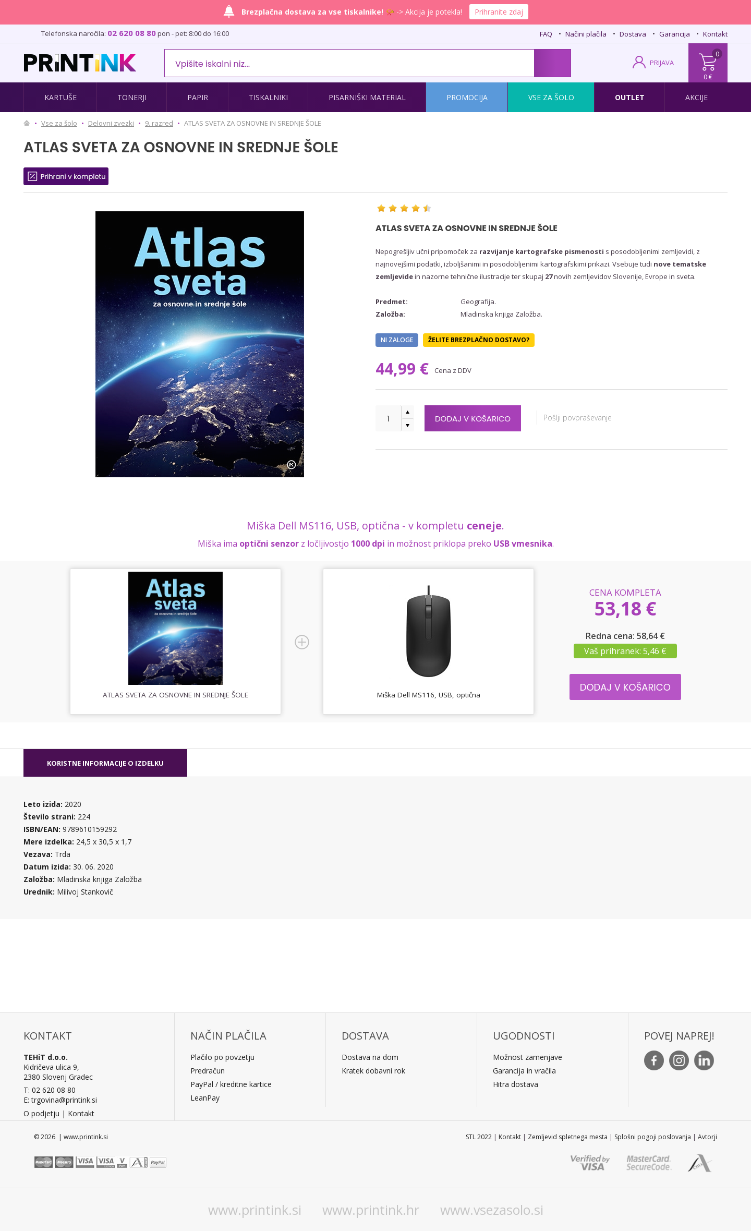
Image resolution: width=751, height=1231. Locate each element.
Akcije (696, 97)
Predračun (207, 1071)
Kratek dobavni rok (373, 1071)
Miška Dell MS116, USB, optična (428, 695)
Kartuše (60, 97)
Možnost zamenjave (527, 1057)
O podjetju (41, 1113)
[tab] (105, 763)
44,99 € (404, 368)
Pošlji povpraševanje (608, 418)
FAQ (546, 34)
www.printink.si (254, 1209)
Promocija (467, 97)
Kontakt (715, 34)
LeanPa (203, 1098)
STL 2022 (479, 1136)
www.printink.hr (370, 1209)
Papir (197, 97)
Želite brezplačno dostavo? (478, 339)
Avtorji (707, 1136)
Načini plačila (586, 34)
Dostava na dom (370, 1057)
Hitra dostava (515, 1084)
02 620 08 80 (131, 33)
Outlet (630, 97)
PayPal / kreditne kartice (231, 1084)
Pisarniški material (367, 97)
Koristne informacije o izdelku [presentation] (105, 763)
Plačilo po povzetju (222, 1057)
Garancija (674, 34)
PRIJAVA (662, 62)
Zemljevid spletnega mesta (568, 1136)
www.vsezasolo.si (491, 1209)
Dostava (633, 34)
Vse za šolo (551, 97)
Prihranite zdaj (499, 12)
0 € (708, 76)
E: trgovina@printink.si (60, 1100)
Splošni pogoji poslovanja (652, 1136)
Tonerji (132, 97)
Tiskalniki (268, 97)
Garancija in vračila (524, 1071)
